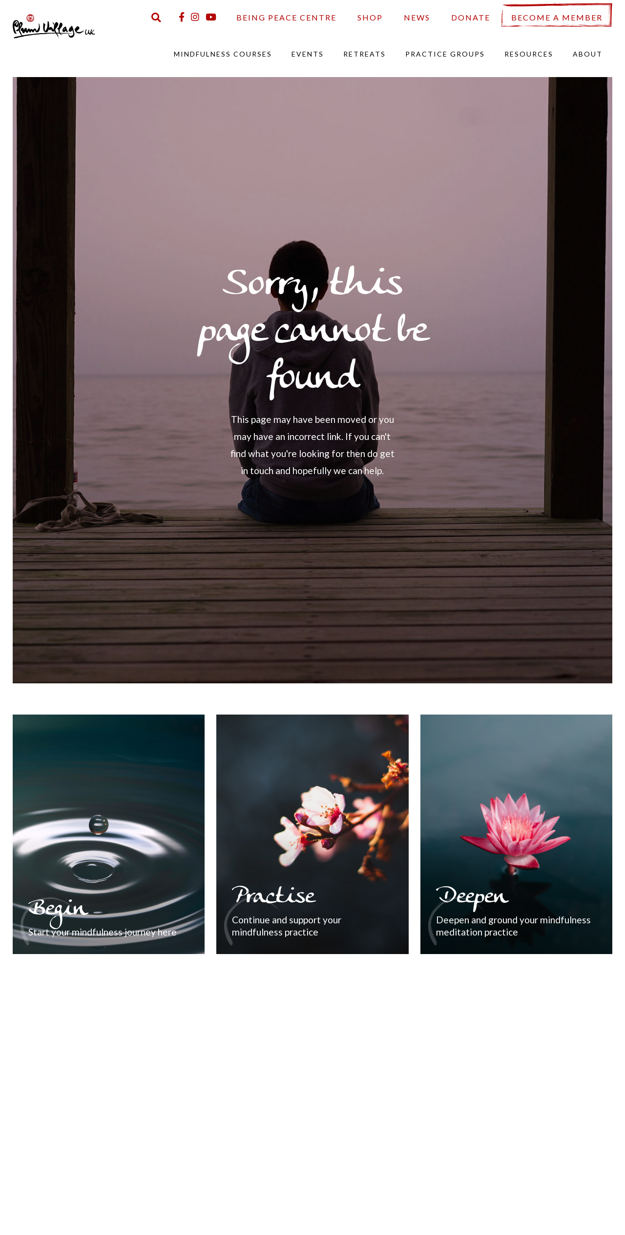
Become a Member (557, 17)
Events (308, 54)
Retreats (364, 54)
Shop (370, 17)
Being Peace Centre (286, 17)
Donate (470, 17)
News (417, 17)
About (588, 54)
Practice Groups (445, 54)
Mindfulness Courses (223, 54)
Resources (528, 54)
